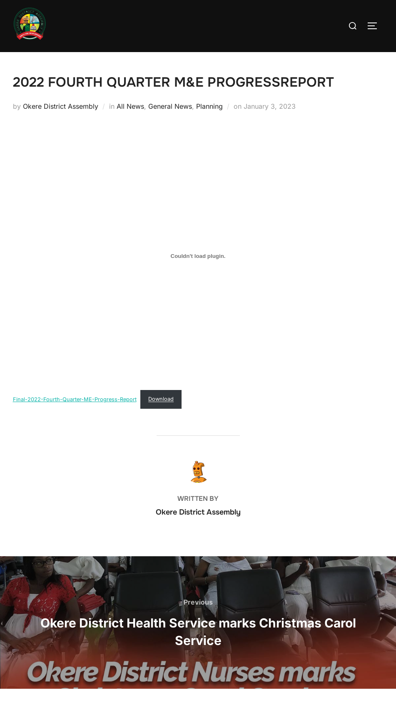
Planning (209, 122)
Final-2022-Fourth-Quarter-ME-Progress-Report (75, 415)
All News (130, 122)
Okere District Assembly (60, 122)
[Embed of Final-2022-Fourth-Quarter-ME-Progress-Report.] (198, 272)
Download (161, 415)
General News (170, 122)
